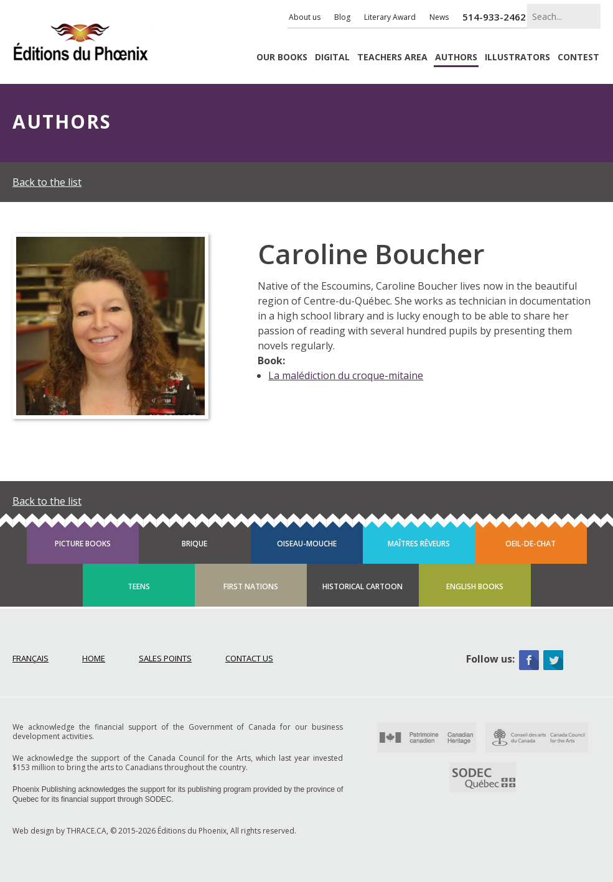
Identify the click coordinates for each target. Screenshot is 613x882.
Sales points (165, 658)
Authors (456, 57)
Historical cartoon (362, 586)
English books (474, 586)
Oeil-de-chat (530, 543)
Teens (139, 586)
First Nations (250, 586)
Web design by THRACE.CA (59, 830)
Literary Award (390, 17)
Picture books (83, 543)
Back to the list (47, 182)
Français (30, 658)
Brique (194, 543)
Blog (342, 17)
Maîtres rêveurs (419, 543)
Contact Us (249, 658)
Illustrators (517, 57)
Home (93, 658)
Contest (578, 57)
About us (305, 17)
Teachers (392, 57)
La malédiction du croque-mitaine (345, 375)
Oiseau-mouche (307, 543)
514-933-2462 (494, 17)
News (439, 17)
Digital (332, 57)
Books (281, 57)
